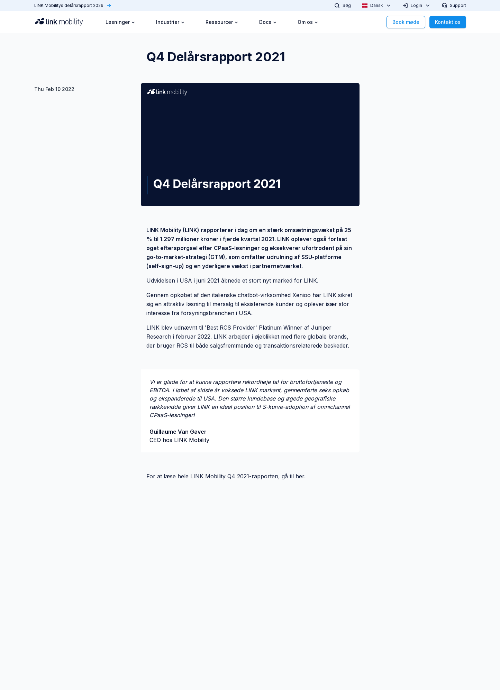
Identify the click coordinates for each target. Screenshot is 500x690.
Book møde (405, 22)
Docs (268, 22)
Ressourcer (222, 22)
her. (301, 476)
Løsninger (120, 22)
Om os (308, 22)
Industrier (170, 22)
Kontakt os (448, 22)
